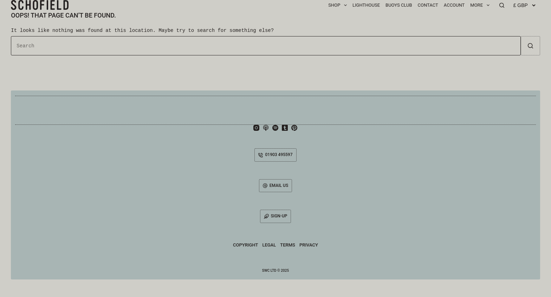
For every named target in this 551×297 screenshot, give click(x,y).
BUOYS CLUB (398, 5)
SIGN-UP (275, 216)
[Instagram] (256, 128)
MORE (481, 5)
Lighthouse (366, 5)
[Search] (501, 5)
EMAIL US (275, 185)
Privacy (308, 245)
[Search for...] (265, 45)
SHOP (339, 5)
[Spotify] (275, 128)
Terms (287, 245)
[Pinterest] (294, 128)
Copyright (245, 245)
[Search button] (530, 45)
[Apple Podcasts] (266, 128)
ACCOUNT (454, 5)
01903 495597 (275, 154)
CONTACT (428, 5)
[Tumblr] (285, 128)
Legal (269, 245)
